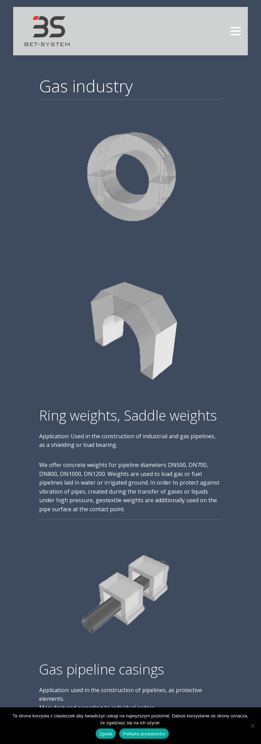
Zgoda (105, 733)
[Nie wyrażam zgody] (252, 725)
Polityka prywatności (144, 733)
